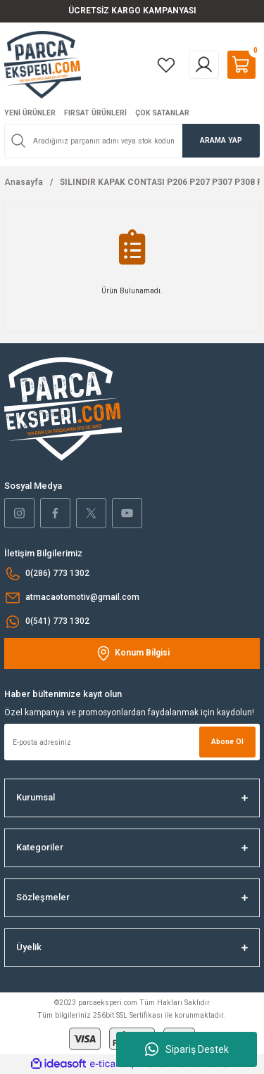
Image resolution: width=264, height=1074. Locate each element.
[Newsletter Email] (132, 742)
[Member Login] (204, 65)
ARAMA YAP (221, 140)
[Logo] (42, 64)
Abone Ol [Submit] (227, 742)
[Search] (132, 141)
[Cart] (241, 65)
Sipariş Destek (187, 1049)
